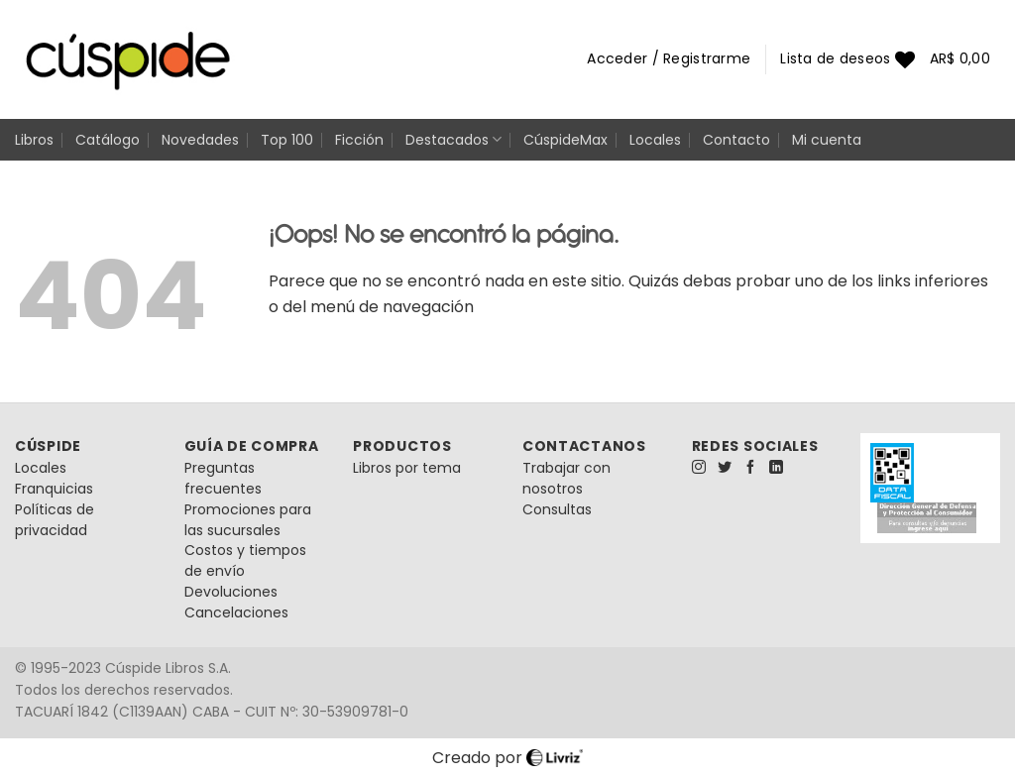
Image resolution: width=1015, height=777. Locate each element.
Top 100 (287, 140)
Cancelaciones (236, 612)
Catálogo (107, 140)
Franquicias (54, 489)
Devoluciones (231, 592)
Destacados (453, 140)
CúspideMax (565, 140)
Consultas (557, 509)
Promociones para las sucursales (247, 520)
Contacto (736, 140)
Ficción (359, 140)
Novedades (200, 140)
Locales (655, 140)
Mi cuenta (826, 140)
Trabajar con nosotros (566, 478)
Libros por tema (407, 468)
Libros (34, 140)
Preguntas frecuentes (223, 478)
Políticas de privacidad (54, 520)
